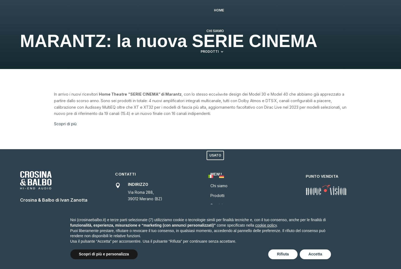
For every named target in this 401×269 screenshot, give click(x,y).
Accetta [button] (315, 254)
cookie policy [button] (266, 225)
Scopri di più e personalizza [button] (104, 254)
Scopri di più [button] (65, 123)
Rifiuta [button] (283, 254)
